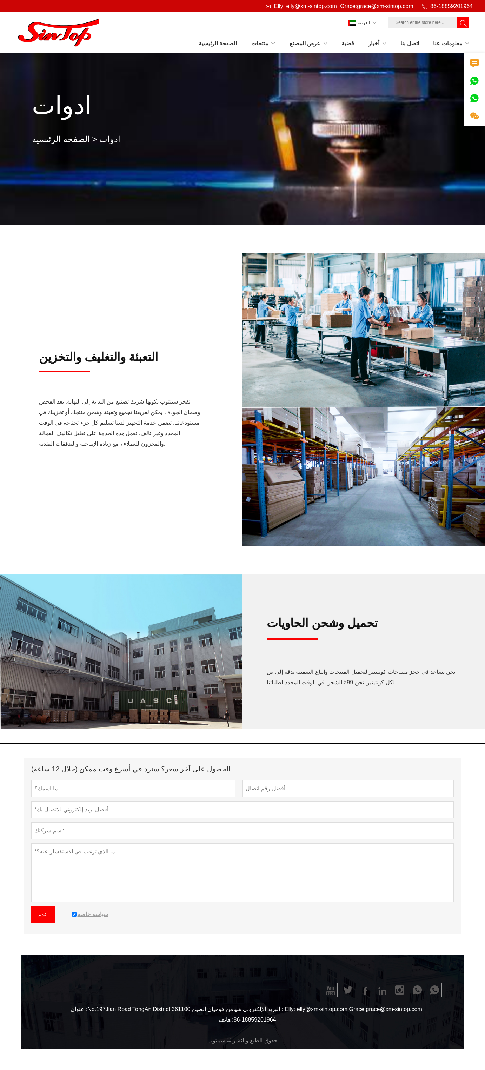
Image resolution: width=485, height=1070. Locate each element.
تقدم (43, 914)
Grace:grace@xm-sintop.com (376, 6)
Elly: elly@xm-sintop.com (305, 6)
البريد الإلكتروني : (263, 1009)
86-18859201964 (451, 6)
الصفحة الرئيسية (61, 139)
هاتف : (226, 1020)
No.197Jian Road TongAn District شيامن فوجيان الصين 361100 (164, 1009)
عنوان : (79, 1009)
